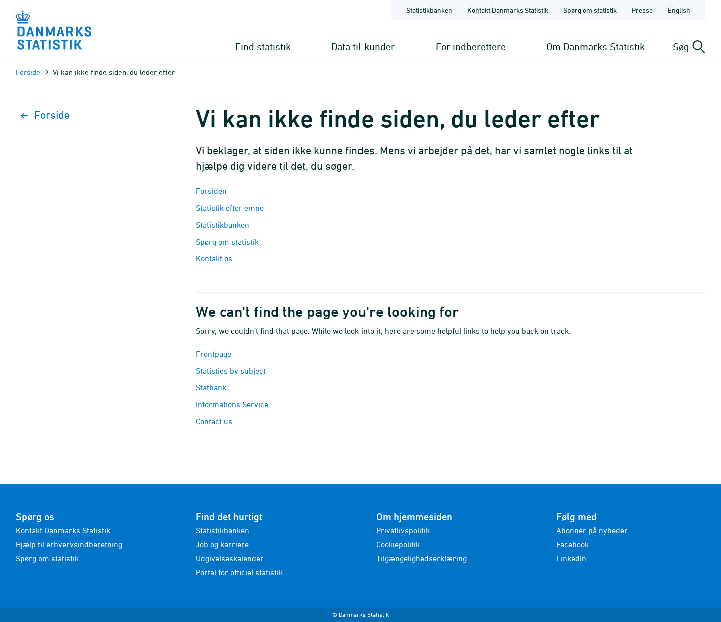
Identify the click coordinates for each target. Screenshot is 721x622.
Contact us (214, 421)
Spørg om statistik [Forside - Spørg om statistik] (590, 10)
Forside (28, 72)
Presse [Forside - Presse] (642, 10)
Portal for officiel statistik (239, 572)
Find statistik (263, 46)
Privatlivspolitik (403, 530)
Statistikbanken (429, 10)
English (679, 10)
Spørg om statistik (227, 241)
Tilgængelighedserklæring (421, 558)
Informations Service (232, 404)
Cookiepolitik (398, 544)
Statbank (211, 387)
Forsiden (211, 190)
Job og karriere (222, 544)
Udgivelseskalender (230, 558)
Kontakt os (214, 258)
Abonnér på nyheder (592, 530)
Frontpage (213, 353)
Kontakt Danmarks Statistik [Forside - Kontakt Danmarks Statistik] (507, 10)
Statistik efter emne (230, 207)
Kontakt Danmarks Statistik (63, 530)
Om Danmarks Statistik (595, 46)
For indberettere (471, 46)
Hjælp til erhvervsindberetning (69, 544)
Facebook (572, 544)
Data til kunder (363, 46)
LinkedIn (571, 558)
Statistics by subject (231, 370)
